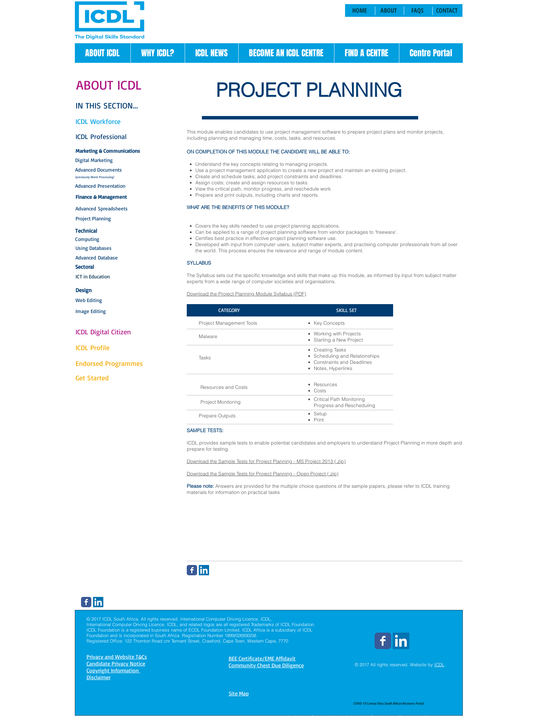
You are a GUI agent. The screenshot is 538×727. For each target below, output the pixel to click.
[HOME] (360, 10)
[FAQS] (417, 10)
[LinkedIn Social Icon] (204, 570)
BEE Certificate (420, 717)
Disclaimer (297, 717)
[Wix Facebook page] (192, 570)
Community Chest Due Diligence (266, 665)
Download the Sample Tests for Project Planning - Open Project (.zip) (263, 474)
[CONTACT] (447, 10)
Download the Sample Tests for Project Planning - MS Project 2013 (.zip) (266, 461)
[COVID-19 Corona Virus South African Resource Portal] (388, 703)
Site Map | (388, 717)
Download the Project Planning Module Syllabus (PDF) (246, 294)
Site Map (239, 693)
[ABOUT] (389, 10)
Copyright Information (342, 717)
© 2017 (362, 664)
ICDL (439, 664)
